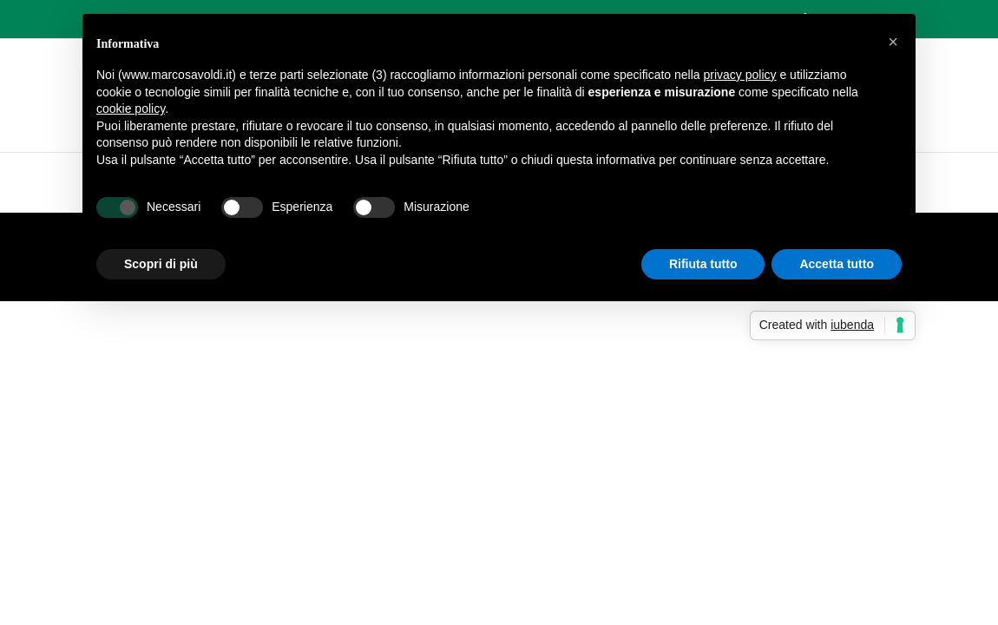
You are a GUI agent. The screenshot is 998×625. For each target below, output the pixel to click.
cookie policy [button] (130, 108)
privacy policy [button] (740, 75)
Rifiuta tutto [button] (703, 264)
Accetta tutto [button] (836, 264)
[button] (893, 42)
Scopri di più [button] (161, 264)
